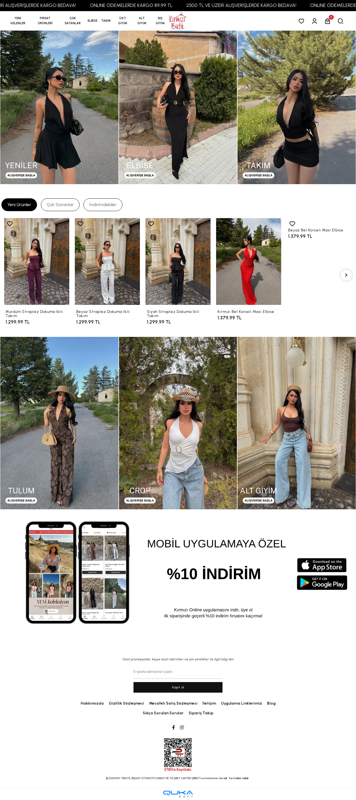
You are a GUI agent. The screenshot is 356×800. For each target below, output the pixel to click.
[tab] (19, 204)
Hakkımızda (92, 703)
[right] (346, 275)
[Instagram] (182, 727)
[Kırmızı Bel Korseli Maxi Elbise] (248, 261)
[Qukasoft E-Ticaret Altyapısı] (178, 794)
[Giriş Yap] (315, 21)
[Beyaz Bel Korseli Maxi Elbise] (319, 221)
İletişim (209, 703)
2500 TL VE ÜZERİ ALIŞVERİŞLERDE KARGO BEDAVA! (248, 5)
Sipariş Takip (201, 713)
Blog (271, 703)
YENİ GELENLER (17, 20)
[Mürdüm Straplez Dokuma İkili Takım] (36, 261)
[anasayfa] (178, 21)
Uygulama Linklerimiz (241, 703)
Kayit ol (178, 687)
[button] (45, 21)
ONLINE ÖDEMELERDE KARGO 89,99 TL (138, 5)
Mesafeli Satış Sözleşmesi (173, 703)
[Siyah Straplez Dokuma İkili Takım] (178, 261)
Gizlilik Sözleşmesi (126, 703)
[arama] (341, 21)
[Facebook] (173, 727)
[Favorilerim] (302, 21)
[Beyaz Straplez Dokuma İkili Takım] (107, 261)
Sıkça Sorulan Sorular (163, 713)
